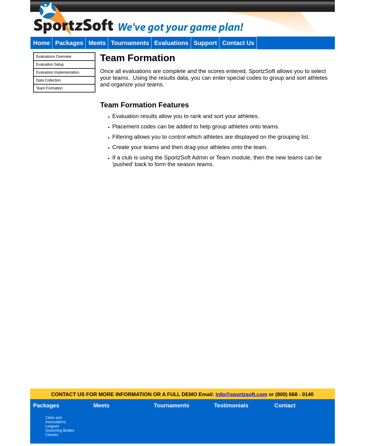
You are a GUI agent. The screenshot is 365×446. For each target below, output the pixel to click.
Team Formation (49, 88)
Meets (97, 43)
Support (205, 43)
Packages (69, 43)
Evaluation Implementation (57, 72)
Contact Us (238, 43)
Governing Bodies (59, 430)
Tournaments (130, 43)
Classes (51, 435)
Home (41, 43)
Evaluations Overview (53, 56)
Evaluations (171, 43)
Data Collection (48, 80)
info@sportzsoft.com (242, 394)
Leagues (52, 426)
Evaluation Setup (50, 64)
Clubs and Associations (55, 420)
